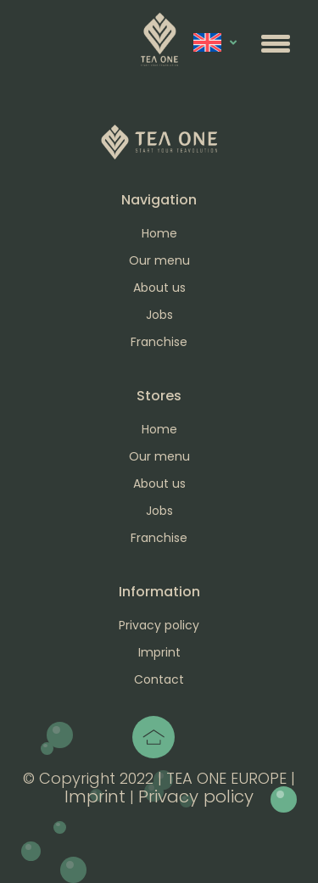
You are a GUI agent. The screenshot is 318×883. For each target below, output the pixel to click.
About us (159, 287)
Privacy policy (159, 625)
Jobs (159, 314)
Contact (159, 679)
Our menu (159, 260)
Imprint (159, 652)
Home (159, 233)
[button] (275, 42)
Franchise (159, 341)
